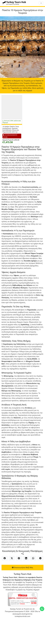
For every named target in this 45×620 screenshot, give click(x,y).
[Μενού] (41, 3)
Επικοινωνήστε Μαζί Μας (22, 567)
